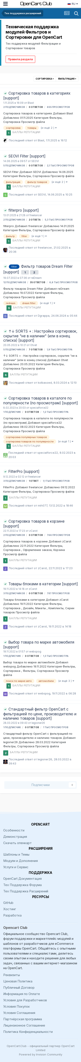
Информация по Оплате (21, 994)
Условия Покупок (16, 1006)
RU (72, 3)
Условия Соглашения (19, 1013)
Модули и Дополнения (20, 861)
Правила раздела (20, 59)
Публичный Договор (19, 987)
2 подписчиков (14, 107)
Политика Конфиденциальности (28, 1032)
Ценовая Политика (17, 981)
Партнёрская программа (22, 1019)
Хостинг (9, 909)
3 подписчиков (14, 481)
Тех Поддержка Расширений (25, 891)
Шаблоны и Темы (16, 854)
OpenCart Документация (22, 878)
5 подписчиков (14, 165)
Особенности (13, 830)
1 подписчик (12, 412)
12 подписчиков (14, 282)
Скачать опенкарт (17, 843)
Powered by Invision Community (40, 1054)
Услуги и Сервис (16, 867)
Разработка (12, 915)
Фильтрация (67, 78)
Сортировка (45, 78)
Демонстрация (15, 837)
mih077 (42, 505)
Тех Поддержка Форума (22, 885)
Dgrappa (43, 315)
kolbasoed (45, 382)
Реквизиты (11, 975)
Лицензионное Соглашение (24, 1025)
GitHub (8, 903)
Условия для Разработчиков (25, 1000)
